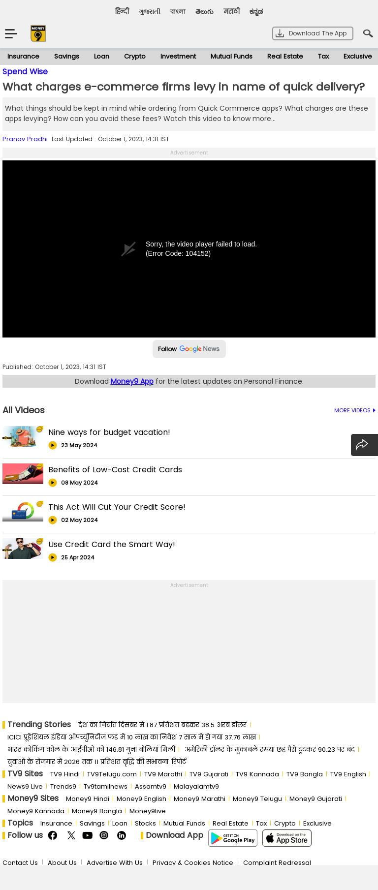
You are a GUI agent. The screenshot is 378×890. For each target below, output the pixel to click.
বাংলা (178, 11)
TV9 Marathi (163, 774)
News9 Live (25, 786)
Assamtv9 (150, 786)
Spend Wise (25, 71)
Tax (323, 56)
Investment (178, 56)
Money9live (147, 811)
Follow (189, 349)
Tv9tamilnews (105, 786)
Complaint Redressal (277, 862)
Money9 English (141, 798)
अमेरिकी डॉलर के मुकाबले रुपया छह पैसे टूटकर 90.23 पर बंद (270, 749)
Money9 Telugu (257, 798)
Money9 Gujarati (315, 798)
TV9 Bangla (304, 774)
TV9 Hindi (65, 774)
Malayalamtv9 (196, 786)
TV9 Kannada (257, 774)
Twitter (71, 835)
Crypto (135, 56)
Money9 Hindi (87, 798)
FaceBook (54, 835)
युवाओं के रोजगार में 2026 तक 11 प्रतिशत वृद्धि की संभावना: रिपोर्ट (96, 762)
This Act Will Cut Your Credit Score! (117, 507)
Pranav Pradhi (25, 139)
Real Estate (285, 56)
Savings (66, 56)
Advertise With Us (115, 862)
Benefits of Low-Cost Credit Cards (115, 469)
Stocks (145, 823)
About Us (62, 862)
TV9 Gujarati (208, 774)
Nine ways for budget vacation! (109, 432)
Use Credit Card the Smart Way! (111, 544)
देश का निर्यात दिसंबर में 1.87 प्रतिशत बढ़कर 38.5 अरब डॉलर (162, 725)
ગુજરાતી (149, 11)
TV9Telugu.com (112, 774)
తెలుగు (204, 11)
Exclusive (317, 823)
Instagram (105, 835)
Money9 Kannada (35, 811)
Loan (101, 56)
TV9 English (348, 774)
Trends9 (63, 786)
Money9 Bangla (97, 811)
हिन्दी (122, 11)
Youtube (88, 835)
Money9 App (132, 381)
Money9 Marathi (199, 798)
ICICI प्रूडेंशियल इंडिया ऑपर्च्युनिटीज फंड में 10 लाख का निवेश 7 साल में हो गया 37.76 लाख (131, 737)
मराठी (231, 11)
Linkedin (123, 835)
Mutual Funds (231, 56)
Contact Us (20, 862)
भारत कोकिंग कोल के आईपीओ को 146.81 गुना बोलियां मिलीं (91, 749)
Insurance (23, 56)
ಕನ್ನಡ (256, 11)
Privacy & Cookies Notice (193, 862)
